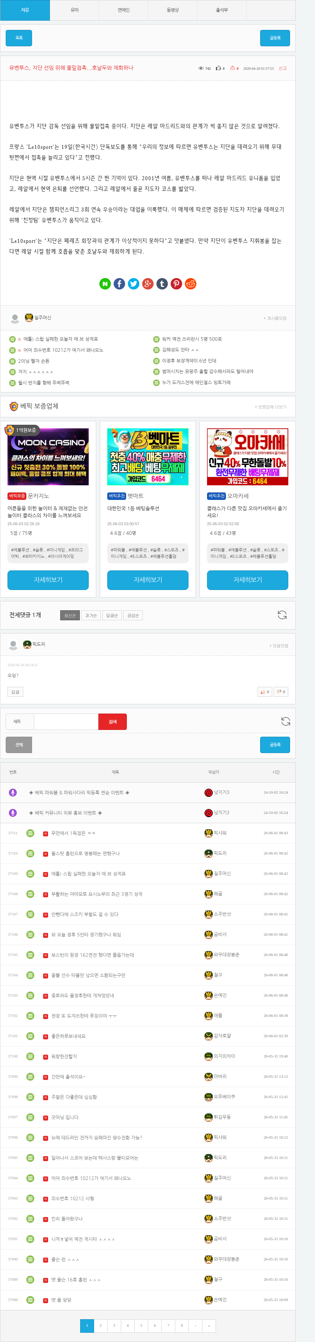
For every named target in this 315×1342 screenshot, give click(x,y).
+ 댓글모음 (279, 645)
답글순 (112, 615)
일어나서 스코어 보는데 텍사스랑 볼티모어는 (94, 1158)
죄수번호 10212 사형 (72, 1198)
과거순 (91, 615)
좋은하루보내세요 (68, 1036)
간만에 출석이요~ (68, 1077)
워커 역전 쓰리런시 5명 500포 (192, 339)
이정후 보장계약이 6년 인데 (189, 361)
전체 (18, 745)
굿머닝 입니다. (65, 1117)
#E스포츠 (138, 556)
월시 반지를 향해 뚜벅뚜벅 (43, 383)
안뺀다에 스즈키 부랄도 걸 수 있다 (84, 914)
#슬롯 (38, 550)
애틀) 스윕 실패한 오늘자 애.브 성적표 (61, 339)
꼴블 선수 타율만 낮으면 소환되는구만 (88, 975)
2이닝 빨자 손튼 (34, 361)
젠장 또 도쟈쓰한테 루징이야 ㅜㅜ (84, 1016)
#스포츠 (171, 550)
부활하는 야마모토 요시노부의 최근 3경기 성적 (97, 894)
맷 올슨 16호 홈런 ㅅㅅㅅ (76, 1280)
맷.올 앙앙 (61, 1300)
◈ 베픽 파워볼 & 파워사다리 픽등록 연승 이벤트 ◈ (79, 792)
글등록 (275, 38)
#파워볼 (118, 550)
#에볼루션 (20, 550)
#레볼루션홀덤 (163, 556)
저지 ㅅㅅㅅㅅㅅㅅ (36, 372)
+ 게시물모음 (275, 318)
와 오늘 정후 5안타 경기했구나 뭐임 (86, 935)
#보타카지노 (33, 556)
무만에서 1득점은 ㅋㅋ (73, 833)
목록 (18, 38)
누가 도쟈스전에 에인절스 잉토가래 (196, 382)
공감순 (133, 615)
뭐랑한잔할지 (64, 1056)
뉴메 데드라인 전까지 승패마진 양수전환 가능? (96, 1137)
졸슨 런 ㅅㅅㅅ (65, 1259)
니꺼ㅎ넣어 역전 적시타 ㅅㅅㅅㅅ (83, 1239)
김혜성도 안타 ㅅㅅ (180, 350)
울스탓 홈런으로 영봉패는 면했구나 (85, 853)
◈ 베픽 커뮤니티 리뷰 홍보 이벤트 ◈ (65, 813)
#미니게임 (56, 550)
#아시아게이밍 (61, 556)
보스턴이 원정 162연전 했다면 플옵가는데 (92, 955)
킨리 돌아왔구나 (67, 1219)
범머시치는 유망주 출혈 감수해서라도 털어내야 (207, 371)
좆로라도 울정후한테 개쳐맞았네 (82, 995)
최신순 (70, 615)
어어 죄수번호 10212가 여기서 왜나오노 (63, 350)
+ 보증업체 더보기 (271, 406)
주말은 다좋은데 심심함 (74, 1097)
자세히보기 (48, 580)
